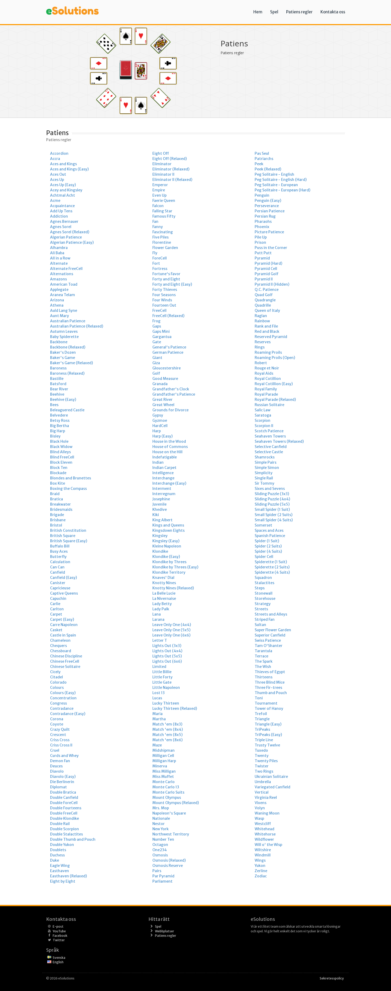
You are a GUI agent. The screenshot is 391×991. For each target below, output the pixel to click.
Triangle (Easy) (268, 724)
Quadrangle (265, 300)
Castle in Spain (63, 635)
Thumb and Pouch (271, 692)
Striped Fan (265, 619)
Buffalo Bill (59, 546)
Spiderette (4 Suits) (272, 572)
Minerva (159, 766)
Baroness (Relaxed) (67, 373)
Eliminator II (163, 174)
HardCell (160, 425)
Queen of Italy (267, 310)
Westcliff (263, 823)
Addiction (59, 216)
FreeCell (159, 310)
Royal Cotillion (268, 378)
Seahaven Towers (270, 436)
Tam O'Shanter (268, 645)
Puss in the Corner (271, 247)
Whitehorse (265, 834)
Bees (54, 404)
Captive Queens (64, 593)
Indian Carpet (164, 467)
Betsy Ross (59, 420)
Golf (156, 373)
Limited (159, 666)
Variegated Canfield (272, 787)
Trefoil (261, 713)
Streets (261, 609)
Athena (56, 305)
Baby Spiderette (64, 336)
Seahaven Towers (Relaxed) (279, 441)
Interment (161, 488)
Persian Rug (265, 216)
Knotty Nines (164, 582)
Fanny (157, 226)
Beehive (57, 394)
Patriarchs (264, 158)
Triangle (262, 719)
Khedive (159, 509)
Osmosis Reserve (167, 865)
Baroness (58, 368)
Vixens (260, 802)
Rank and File (266, 326)
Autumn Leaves (64, 331)
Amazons (58, 279)
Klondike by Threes (169, 562)
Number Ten (163, 839)
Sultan (260, 624)
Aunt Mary (59, 315)
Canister (57, 582)
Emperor (160, 184)
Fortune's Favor (166, 274)
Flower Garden (165, 247)
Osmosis (160, 855)
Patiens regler (299, 11)
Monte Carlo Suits (168, 792)
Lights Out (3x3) (166, 645)
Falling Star (162, 211)
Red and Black (267, 331)
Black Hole (59, 441)
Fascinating (162, 232)
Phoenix (262, 226)
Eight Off (160, 153)
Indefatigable (164, 457)
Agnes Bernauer (64, 221)
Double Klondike (64, 818)
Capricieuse (60, 588)
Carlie (55, 603)
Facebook (60, 936)
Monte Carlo (163, 781)
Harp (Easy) (162, 436)
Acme (55, 200)
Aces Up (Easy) (63, 184)
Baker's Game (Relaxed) (71, 363)
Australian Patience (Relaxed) (76, 326)
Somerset (263, 525)
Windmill (263, 855)
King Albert (162, 520)
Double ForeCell (64, 802)
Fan (155, 221)
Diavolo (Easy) (63, 776)
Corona (56, 719)
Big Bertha (59, 425)
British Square (62, 535)
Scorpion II (264, 425)
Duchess (57, 855)
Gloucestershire (166, 368)
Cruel (54, 750)
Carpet (56, 614)
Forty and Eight (166, 279)
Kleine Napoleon (166, 546)
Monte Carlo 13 (165, 787)
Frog (156, 321)
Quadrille (263, 305)
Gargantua (162, 336)
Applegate (59, 289)
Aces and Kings (63, 164)
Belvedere (59, 415)
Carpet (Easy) (62, 619)
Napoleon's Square (169, 813)
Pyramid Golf (266, 274)
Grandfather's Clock (170, 389)
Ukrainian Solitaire (271, 776)
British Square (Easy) (68, 541)
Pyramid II (264, 279)
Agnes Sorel (60, 226)
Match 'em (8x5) (167, 734)
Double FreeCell (63, 813)
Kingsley (160, 535)
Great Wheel (163, 404)
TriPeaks (262, 729)
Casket (56, 630)
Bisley (55, 436)
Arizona (57, 300)
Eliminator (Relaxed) (170, 169)
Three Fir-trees (268, 687)
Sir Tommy (264, 483)
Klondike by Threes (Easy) (175, 567)
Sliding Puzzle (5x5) (272, 504)
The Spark (263, 661)
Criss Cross (59, 740)
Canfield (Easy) (63, 577)
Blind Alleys (60, 452)
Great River (162, 399)
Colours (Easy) (63, 692)
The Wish (263, 666)
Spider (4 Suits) (268, 551)
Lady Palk (160, 609)
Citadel (56, 677)
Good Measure (165, 378)
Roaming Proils (268, 352)
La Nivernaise (164, 598)
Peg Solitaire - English (274, 174)
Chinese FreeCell (64, 661)
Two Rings (264, 771)
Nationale (161, 818)
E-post (58, 926)
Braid (55, 493)
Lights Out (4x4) (167, 651)
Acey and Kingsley (66, 190)
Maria (157, 713)
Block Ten (58, 467)
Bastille (56, 378)
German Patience (167, 352)
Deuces (56, 766)
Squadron (263, 577)
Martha (159, 719)
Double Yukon (62, 844)
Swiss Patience (268, 640)
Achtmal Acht (62, 195)
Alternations (61, 274)
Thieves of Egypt (270, 671)
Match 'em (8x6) (167, 740)
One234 (159, 850)
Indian (158, 462)
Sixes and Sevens (270, 488)
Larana (158, 619)
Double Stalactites (66, 834)
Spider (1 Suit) (267, 541)
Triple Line (264, 740)
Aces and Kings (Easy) (69, 169)
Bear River (59, 389)
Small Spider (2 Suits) (273, 514)
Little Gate (162, 682)
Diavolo (57, 771)
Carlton (57, 609)
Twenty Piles (266, 761)
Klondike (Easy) (166, 556)
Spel (274, 11)
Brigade (57, 514)
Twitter (59, 940)
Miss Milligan (164, 771)
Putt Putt (263, 253)
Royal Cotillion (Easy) (274, 383)
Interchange (163, 478)
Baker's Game (62, 357)
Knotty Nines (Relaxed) (173, 588)
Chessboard (60, 651)
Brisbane (58, 520)
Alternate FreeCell (66, 268)
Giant (157, 357)
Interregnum (163, 493)
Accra (55, 158)
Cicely (55, 671)
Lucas (157, 698)
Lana (156, 614)
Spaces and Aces (269, 530)
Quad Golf (264, 294)
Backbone (58, 342)
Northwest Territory (170, 834)
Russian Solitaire (269, 404)
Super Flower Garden (273, 630)
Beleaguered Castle (67, 410)
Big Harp (57, 431)
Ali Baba (57, 253)
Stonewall (263, 593)
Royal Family (266, 389)
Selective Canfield (271, 446)
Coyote (56, 724)
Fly (154, 253)
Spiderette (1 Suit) (271, 562)
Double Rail (60, 823)
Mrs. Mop (160, 808)
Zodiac (261, 876)
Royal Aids (264, 373)
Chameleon (60, 640)
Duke (54, 860)
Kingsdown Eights (168, 530)
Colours (57, 687)
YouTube (59, 931)
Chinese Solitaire (65, 666)
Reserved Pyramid (271, 336)
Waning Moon (267, 813)
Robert (261, 363)
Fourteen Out (164, 305)
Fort (156, 263)
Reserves (263, 342)
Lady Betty (162, 603)
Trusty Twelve (267, 745)
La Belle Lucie (163, 593)
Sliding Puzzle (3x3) (272, 493)
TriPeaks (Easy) (268, 734)
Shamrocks (265, 457)
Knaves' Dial (163, 577)
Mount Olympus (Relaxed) (175, 802)
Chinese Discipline (66, 656)
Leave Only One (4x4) (171, 624)
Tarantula (263, 651)
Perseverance (267, 205)
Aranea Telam (62, 294)
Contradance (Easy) (67, 713)
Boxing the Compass (68, 488)
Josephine (161, 499)
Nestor (158, 823)
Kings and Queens (168, 525)
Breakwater (60, 504)
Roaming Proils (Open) (275, 357)
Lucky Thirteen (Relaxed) (174, 708)
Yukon (260, 865)
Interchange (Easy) (169, 483)
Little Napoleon (166, 687)
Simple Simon (267, 467)
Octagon (160, 844)
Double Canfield (64, 797)
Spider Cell (264, 556)
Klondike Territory (168, 572)
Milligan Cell (163, 755)
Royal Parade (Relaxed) (275, 399)
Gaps (156, 326)
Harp (156, 431)
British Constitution (68, 530)
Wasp (259, 818)
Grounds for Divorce (170, 410)
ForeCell (159, 258)
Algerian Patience (66, 237)
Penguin (262, 195)
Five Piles (160, 237)
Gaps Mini (161, 331)
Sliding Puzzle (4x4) (272, 499)
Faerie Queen (163, 200)
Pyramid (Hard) (268, 263)
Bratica (56, 499)
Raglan (261, 315)
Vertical (262, 792)
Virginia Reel (266, 797)
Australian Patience (67, 321)
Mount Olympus (166, 797)
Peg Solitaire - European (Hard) (282, 190)
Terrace (261, 656)
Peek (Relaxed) (268, 169)
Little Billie (162, 671)
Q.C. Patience (266, 289)
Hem (257, 11)
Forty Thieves (164, 289)
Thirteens (263, 677)
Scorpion (262, 420)
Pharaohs (263, 221)
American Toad (63, 284)
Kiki (155, 514)
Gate (156, 342)
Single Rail (264, 478)
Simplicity (263, 472)
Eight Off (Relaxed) (169, 158)
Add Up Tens (61, 211)
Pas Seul (262, 153)
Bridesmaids (61, 509)
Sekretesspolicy (332, 978)
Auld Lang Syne (63, 310)
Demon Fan (60, 761)
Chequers (58, 645)
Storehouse (265, 598)
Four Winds (162, 300)
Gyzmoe (159, 420)
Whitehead (264, 829)
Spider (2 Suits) (268, 546)
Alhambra (59, 247)
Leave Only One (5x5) (171, 630)
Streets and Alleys (271, 614)
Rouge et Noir (267, 368)
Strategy (263, 603)
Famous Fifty (163, 216)
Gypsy (157, 415)
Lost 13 (158, 692)
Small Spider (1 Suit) (272, 509)
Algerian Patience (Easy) (72, 242)
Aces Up (57, 179)
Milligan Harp (164, 761)
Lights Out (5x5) (167, 656)
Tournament (266, 703)
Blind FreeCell (62, 457)
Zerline (261, 870)
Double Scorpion (64, 829)
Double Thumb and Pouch (72, 839)
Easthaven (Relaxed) (68, 876)
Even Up (159, 195)
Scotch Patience (269, 431)
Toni (259, 698)
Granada (160, 383)
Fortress (159, 268)
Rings (260, 347)
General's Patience (169, 347)
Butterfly (58, 556)
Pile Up (261, 237)
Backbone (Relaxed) (67, 347)
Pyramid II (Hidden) (272, 284)
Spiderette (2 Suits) (272, 567)
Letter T (159, 640)
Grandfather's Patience (173, 394)
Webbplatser (164, 931)
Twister (262, 766)
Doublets (58, 850)
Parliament (162, 881)
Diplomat (58, 787)
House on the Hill (167, 452)
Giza (156, 363)
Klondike (160, 551)
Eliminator (162, 164)
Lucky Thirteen (165, 703)
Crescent (58, 734)
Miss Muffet (163, 776)
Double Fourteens (65, 808)
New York (160, 829)
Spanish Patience (270, 535)
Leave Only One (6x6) (171, 635)
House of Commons (170, 446)
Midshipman (163, 750)
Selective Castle (269, 452)
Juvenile (159, 504)
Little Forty (162, 677)
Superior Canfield (270, 635)
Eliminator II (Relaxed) (172, 179)
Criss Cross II (61, 745)
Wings (260, 860)
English (58, 962)
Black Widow (61, 446)
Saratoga (263, 415)
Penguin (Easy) (268, 200)
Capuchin (58, 598)
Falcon (158, 205)
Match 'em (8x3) (167, 724)
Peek (259, 164)
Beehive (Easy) (63, 399)
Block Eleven (61, 462)
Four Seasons (164, 294)
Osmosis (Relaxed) (169, 860)
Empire (158, 190)
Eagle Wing (60, 865)
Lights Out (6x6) (167, 661)
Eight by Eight (62, 881)
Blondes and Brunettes (70, 478)
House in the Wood (169, 441)
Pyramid (262, 258)
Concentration (63, 698)
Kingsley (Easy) (165, 541)
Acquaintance (62, 205)
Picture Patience (269, 232)
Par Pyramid (163, 876)
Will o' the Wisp (268, 844)
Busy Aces (59, 551)
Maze (157, 745)
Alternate (59, 263)
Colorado (58, 682)
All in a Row (60, 258)
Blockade (58, 472)
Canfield (57, 572)
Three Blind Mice (270, 682)
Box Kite (57, 483)
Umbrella (263, 781)
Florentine (161, 242)
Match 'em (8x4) (167, 729)
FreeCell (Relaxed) (168, 315)
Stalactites (264, 582)
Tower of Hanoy (269, 708)
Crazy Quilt (60, 729)
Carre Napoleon (64, 624)
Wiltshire (263, 850)
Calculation (60, 562)
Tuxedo (261, 750)
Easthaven (59, 870)
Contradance (61, 708)
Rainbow (262, 321)
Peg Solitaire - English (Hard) (281, 179)
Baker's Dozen (63, 352)
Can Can (57, 567)
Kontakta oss (332, 11)
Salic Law (262, 410)
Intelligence (163, 472)
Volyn (260, 808)
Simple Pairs (265, 462)
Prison (260, 242)
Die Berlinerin (62, 781)
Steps (260, 588)
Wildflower (264, 839)
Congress (58, 703)
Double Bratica (63, 792)
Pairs (156, 870)
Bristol (56, 525)
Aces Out (58, 174)
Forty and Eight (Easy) (172, 284)
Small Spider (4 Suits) (274, 520)
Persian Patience (270, 211)
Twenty (262, 755)
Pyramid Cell (266, 268)
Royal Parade (266, 394)
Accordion (59, 153)
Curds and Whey (64, 755)
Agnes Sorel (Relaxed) (69, 232)
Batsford (58, 383)
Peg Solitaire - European (276, 184)
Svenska (59, 958)
